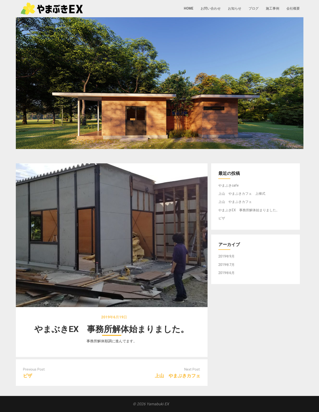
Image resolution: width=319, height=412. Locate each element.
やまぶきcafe (228, 185)
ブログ (254, 8)
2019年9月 (226, 256)
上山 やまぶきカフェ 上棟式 (241, 193)
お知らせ (234, 8)
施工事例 (272, 8)
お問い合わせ (211, 8)
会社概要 (293, 8)
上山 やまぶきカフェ (177, 375)
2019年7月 (226, 265)
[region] (159, 83)
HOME (188, 8)
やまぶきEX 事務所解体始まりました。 (248, 210)
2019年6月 (226, 273)
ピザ (27, 375)
